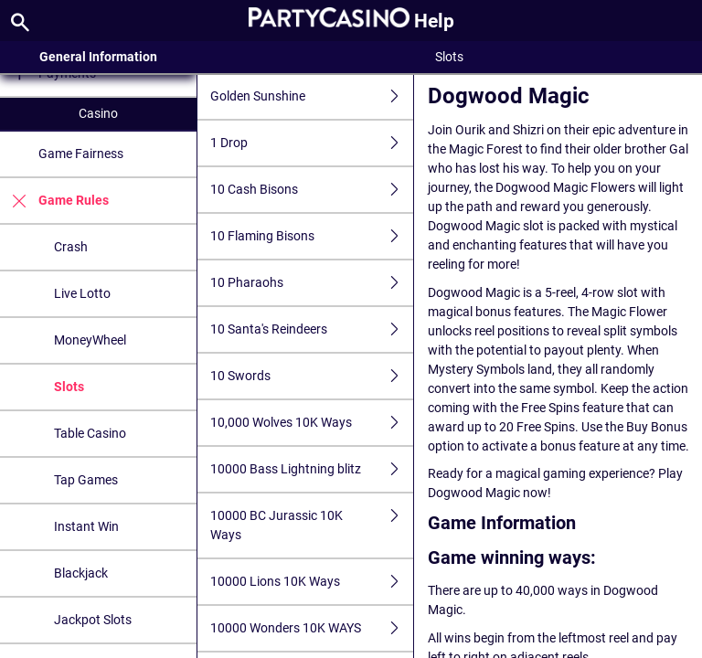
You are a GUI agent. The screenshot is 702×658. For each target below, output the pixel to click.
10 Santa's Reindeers (311, 329)
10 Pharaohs (311, 282)
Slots (69, 386)
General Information (98, 56)
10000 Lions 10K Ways (311, 581)
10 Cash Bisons (311, 189)
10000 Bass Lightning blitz (311, 469)
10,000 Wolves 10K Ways (311, 422)
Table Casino (90, 433)
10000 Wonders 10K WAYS (311, 628)
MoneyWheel (90, 340)
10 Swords (311, 376)
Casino (98, 113)
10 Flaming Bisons (311, 236)
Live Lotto (82, 293)
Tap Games (86, 479)
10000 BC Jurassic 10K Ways (311, 525)
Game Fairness (80, 153)
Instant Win (86, 526)
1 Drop (311, 143)
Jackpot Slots (93, 619)
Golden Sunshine (311, 96)
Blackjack (81, 573)
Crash (71, 246)
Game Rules (54, 200)
